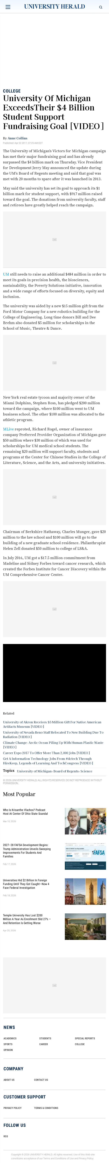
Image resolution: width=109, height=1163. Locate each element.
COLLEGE (80, 1044)
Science (86, 771)
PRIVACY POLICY (13, 1107)
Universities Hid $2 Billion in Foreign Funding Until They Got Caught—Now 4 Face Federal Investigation (26, 884)
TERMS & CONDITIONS (46, 1107)
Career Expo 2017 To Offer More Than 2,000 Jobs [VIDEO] (46, 753)
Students (45, 1038)
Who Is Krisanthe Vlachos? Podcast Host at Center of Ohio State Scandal (25, 811)
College (12, 91)
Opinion (8, 1049)
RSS (6, 1136)
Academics (10, 1038)
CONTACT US (41, 1079)
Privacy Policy (86, 1158)
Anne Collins (17, 138)
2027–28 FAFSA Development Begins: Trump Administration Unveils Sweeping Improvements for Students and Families (27, 850)
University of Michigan (34, 771)
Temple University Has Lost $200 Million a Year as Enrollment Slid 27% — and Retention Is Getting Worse (27, 919)
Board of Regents (66, 771)
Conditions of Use (64, 1158)
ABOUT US (9, 1079)
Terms (46, 1158)
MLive (9, 429)
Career (43, 1044)
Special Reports (85, 1038)
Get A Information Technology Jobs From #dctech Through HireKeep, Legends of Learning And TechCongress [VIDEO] (48, 760)
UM (6, 274)
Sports (8, 1044)
